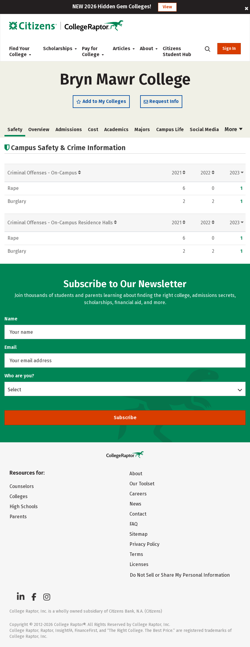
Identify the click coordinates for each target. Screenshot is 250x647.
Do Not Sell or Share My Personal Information (180, 575)
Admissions (69, 129)
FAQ (133, 524)
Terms (136, 554)
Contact (137, 514)
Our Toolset (141, 484)
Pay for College (92, 51)
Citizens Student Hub (177, 51)
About (146, 48)
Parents (18, 516)
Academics (116, 129)
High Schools (24, 506)
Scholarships (57, 48)
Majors (142, 129)
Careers (138, 494)
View (167, 6)
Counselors (22, 486)
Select (14, 389)
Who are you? (19, 376)
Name (11, 319)
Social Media (204, 129)
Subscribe (125, 417)
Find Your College (20, 51)
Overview (38, 129)
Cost (93, 129)
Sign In (229, 48)
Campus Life (170, 129)
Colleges (19, 496)
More (234, 129)
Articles (121, 48)
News (135, 504)
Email (10, 347)
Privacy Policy (144, 544)
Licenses (138, 564)
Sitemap (138, 534)
